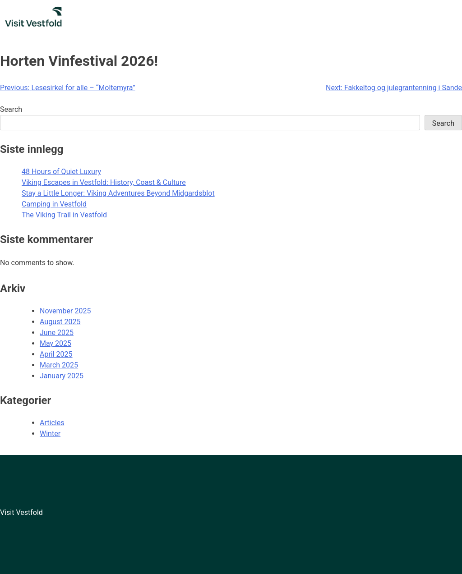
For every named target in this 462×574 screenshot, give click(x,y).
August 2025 (60, 321)
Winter (50, 433)
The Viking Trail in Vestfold (64, 215)
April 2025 (56, 354)
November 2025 (65, 311)
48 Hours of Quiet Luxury (61, 171)
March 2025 (59, 365)
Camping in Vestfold (54, 204)
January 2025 (61, 376)
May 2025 (55, 343)
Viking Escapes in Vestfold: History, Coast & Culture (104, 182)
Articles (52, 422)
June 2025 (57, 332)
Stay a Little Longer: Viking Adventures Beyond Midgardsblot (118, 193)
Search (11, 109)
